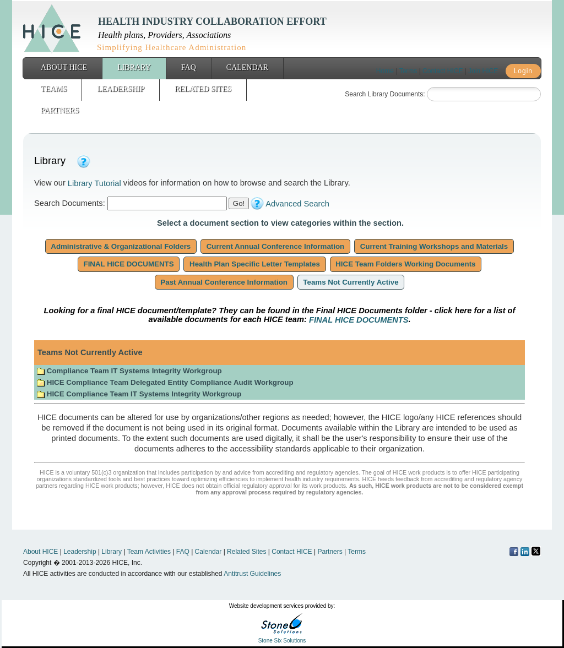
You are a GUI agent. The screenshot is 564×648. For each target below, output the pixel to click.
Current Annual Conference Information (275, 246)
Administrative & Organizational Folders (121, 246)
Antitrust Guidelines (252, 574)
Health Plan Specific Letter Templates (254, 264)
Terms (408, 71)
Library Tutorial (94, 183)
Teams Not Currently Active (351, 282)
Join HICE (483, 71)
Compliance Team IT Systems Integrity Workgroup (129, 371)
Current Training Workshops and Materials (434, 246)
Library (134, 67)
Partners (60, 110)
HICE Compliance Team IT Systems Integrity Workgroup (138, 394)
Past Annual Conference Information (224, 282)
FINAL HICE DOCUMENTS (129, 264)
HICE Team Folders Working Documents (406, 264)
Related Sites (203, 89)
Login (523, 71)
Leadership (120, 89)
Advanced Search (297, 203)
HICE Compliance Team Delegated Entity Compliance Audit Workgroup (165, 382)
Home (385, 71)
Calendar (247, 67)
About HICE (64, 67)
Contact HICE (442, 71)
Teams (54, 89)
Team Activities (149, 552)
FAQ (188, 67)
